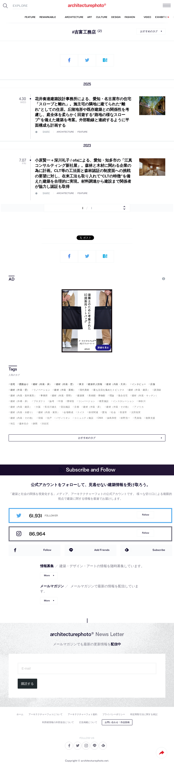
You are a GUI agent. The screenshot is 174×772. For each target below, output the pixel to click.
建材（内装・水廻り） (22, 412)
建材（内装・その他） (22, 418)
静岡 (35, 423)
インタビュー (139, 384)
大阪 (38, 407)
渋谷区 (45, 423)
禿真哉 (138, 418)
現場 (40, 418)
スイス (81, 412)
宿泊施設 (65, 407)
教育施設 (104, 401)
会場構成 (68, 412)
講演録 (157, 390)
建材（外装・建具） (139, 390)
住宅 (12, 384)
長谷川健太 (51, 407)
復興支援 (150, 418)
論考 (51, 401)
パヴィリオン (63, 418)
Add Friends (101, 550)
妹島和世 (112, 418)
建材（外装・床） (92, 407)
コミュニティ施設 (83, 418)
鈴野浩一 (125, 418)
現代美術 (84, 390)
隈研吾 (70, 401)
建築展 (81, 395)
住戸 (49, 418)
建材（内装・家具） (49, 412)
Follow (145, 514)
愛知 (104, 412)
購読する (27, 683)
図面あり (24, 384)
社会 (113, 412)
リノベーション (42, 390)
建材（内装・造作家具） (23, 395)
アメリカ (139, 407)
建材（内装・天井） (117, 384)
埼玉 (12, 423)
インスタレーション (123, 401)
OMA (100, 418)
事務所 (44, 395)
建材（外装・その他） (118, 407)
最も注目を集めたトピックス (108, 390)
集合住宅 (123, 395)
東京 (81, 384)
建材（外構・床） (19, 401)
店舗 (152, 384)
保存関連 (93, 412)
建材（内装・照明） (62, 395)
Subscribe (158, 550)
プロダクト (40, 401)
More (47, 575)
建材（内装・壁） (65, 384)
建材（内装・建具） (21, 407)
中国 (60, 401)
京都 (76, 407)
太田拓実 (136, 412)
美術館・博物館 (97, 395)
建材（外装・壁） (19, 390)
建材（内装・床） (42, 384)
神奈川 (142, 401)
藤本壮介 (24, 423)
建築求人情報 (95, 384)
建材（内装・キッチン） (145, 395)
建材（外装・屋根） (65, 390)
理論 (111, 395)
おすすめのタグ (149, 31)
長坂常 (123, 412)
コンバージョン (86, 401)
